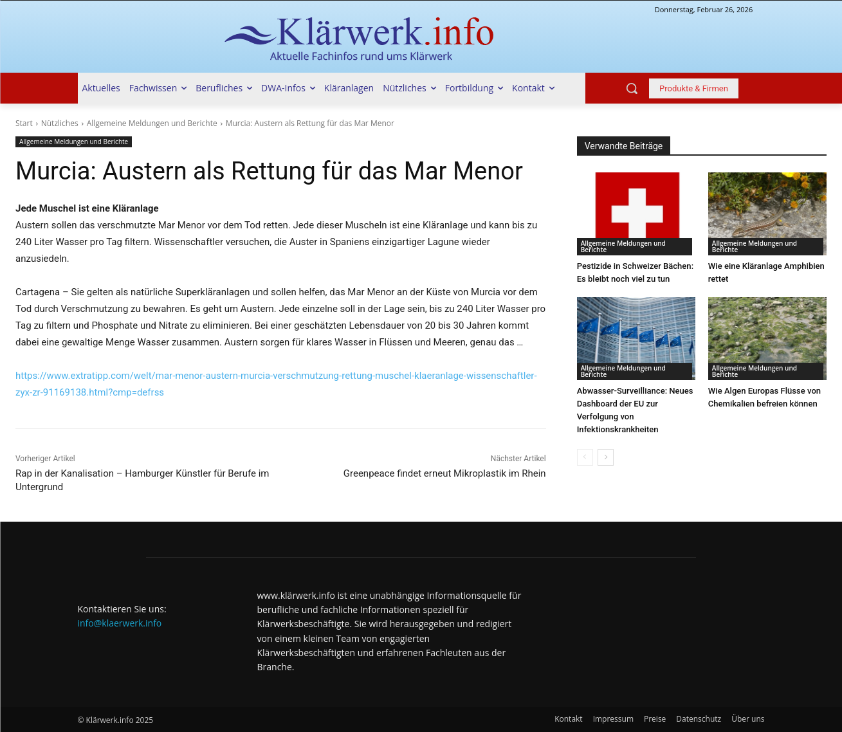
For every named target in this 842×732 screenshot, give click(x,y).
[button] (631, 88)
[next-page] (606, 457)
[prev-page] (585, 457)
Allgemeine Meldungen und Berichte (152, 123)
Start (24, 123)
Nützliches (59, 123)
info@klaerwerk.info (120, 623)
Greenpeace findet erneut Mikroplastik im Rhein (444, 473)
